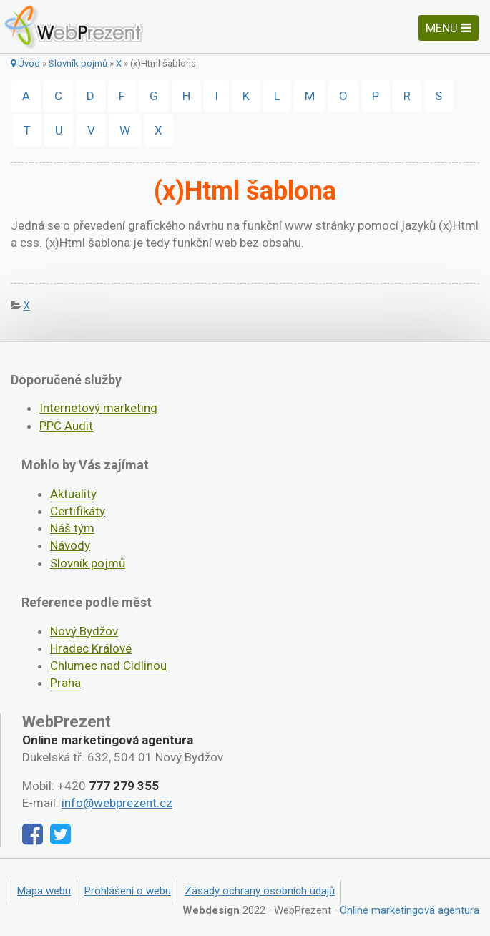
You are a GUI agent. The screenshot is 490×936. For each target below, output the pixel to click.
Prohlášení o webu (127, 890)
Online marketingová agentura (409, 910)
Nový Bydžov (84, 631)
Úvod (25, 63)
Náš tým (72, 528)
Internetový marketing (98, 408)
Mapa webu (44, 890)
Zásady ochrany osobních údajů (260, 890)
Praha (65, 683)
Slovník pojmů (78, 63)
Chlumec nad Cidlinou (108, 665)
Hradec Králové (91, 648)
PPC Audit (66, 426)
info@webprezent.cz (117, 803)
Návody (70, 545)
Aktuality (73, 494)
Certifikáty (77, 511)
